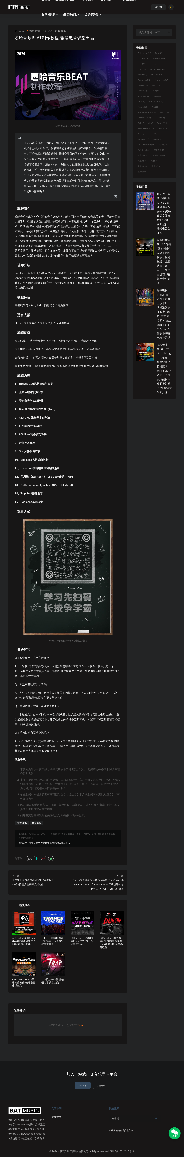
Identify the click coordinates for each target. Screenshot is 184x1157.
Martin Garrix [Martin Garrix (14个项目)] (156, 101)
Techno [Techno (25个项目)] (162, 128)
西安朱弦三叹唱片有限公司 (74, 1151)
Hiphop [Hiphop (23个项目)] (142, 91)
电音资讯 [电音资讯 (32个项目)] (143, 155)
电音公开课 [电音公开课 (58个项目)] (144, 150)
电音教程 (36, 823)
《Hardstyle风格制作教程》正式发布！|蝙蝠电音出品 (82, 941)
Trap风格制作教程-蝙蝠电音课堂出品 (52, 981)
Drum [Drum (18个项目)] (141, 64)
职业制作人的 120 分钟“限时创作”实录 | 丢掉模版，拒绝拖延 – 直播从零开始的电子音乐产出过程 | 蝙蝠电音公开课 (164, 261)
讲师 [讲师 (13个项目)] (154, 161)
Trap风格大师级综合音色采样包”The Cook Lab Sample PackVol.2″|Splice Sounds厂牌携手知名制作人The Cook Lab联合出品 (98, 884)
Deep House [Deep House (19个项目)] (158, 58)
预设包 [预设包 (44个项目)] (142, 171)
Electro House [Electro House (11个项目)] (157, 69)
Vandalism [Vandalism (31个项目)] (143, 139)
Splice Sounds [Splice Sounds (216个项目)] (145, 123)
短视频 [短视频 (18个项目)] (142, 161)
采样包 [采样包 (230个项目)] (142, 166)
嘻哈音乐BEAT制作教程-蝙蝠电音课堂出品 (49, 842)
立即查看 (82, 1085)
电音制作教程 (34, 31)
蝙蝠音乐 (23, 842)
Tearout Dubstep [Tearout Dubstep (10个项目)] (146, 128)
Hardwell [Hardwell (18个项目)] (143, 85)
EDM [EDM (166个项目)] (142, 69)
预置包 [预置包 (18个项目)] (156, 166)
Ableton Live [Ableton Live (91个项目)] (144, 53)
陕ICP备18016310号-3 (122, 1151)
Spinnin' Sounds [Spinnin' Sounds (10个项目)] (145, 118)
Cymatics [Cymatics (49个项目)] (143, 58)
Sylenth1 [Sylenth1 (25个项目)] (162, 123)
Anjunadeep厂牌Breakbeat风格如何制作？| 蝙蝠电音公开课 (23, 941)
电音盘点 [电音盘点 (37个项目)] (159, 150)
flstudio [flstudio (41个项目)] (142, 74)
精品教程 (48, 31)
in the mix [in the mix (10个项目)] (143, 96)
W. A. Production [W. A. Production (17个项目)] (146, 144)
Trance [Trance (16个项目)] (142, 134)
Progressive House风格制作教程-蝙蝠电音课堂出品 (23, 982)
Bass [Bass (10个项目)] (158, 53)
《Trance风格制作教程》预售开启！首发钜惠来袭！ (52, 941)
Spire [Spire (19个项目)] (161, 118)
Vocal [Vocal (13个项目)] (157, 139)
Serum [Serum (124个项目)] (164, 112)
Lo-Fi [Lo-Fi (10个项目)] (141, 101)
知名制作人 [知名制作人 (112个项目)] (158, 155)
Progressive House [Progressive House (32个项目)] (146, 112)
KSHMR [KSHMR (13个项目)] (157, 96)
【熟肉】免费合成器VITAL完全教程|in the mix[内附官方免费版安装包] (35, 882)
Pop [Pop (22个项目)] (155, 107)
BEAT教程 (22, 823)
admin (19, 31)
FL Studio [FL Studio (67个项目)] (156, 74)
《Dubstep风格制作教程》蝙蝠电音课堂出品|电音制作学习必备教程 (111, 943)
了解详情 (101, 1085)
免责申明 (57, 1116)
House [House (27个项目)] (155, 91)
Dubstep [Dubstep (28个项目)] (155, 64)
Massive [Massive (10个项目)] (142, 107)
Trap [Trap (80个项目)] (153, 134)
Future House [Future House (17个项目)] (161, 80)
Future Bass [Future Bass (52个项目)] (144, 80)
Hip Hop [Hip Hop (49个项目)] (157, 85)
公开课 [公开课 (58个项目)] (163, 144)
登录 (81, 1025)
